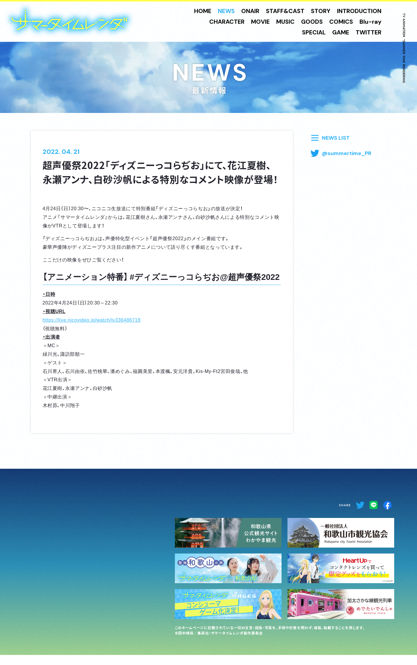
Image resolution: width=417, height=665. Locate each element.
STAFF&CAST (285, 11)
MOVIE (260, 21)
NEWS (226, 11)
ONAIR (250, 11)
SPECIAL (314, 32)
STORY (320, 11)
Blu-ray (370, 21)
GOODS (312, 21)
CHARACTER (227, 21)
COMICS (341, 21)
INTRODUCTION (359, 11)
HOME (202, 11)
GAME (340, 32)
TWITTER (368, 32)
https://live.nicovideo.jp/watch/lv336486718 (92, 319)
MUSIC (285, 21)
